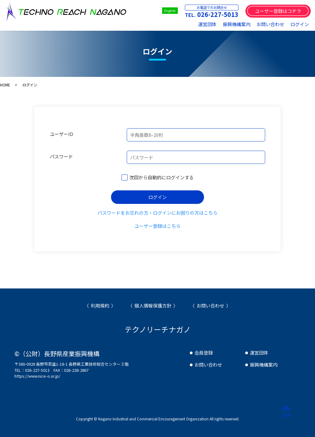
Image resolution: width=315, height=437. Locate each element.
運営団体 (207, 24)
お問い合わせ (270, 24)
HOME (5, 84)
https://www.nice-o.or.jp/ (37, 376)
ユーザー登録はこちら (157, 226)
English (170, 10)
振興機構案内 (236, 24)
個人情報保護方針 (152, 305)
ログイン (299, 24)
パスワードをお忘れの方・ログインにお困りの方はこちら (157, 212)
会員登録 (203, 352)
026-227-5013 (217, 14)
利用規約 (100, 305)
